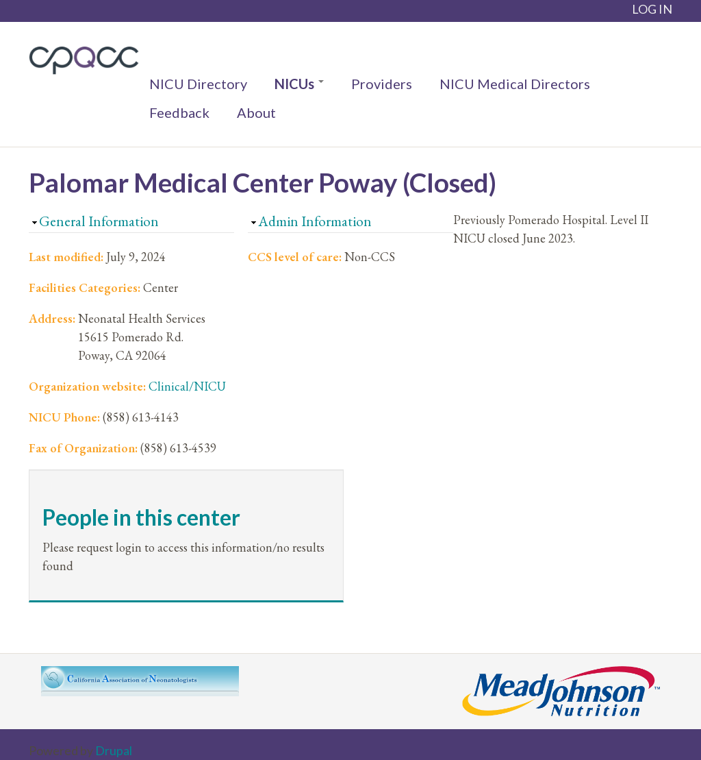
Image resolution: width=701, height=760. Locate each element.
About (256, 112)
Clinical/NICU (187, 386)
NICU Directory (198, 83)
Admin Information (315, 221)
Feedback (179, 112)
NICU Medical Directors (514, 83)
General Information (99, 221)
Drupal (113, 750)
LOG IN (652, 8)
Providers (381, 83)
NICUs (299, 83)
